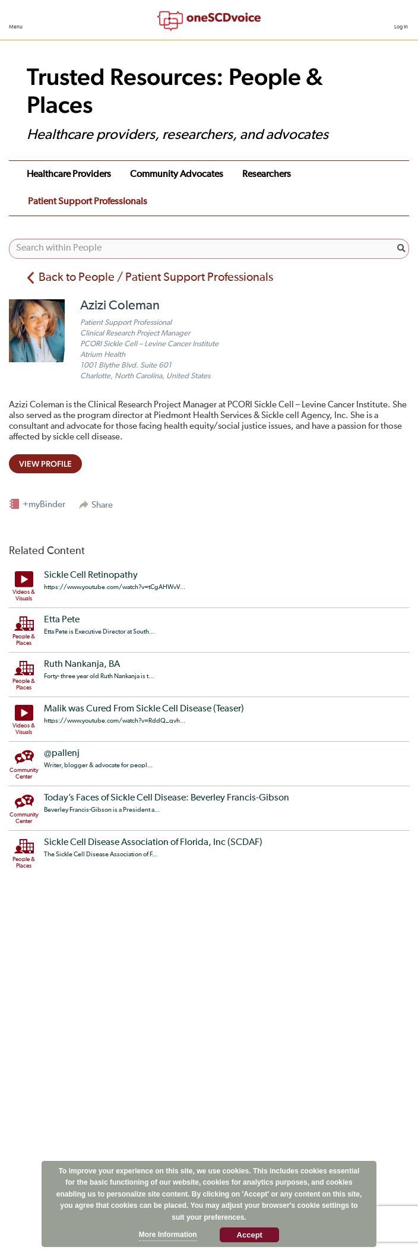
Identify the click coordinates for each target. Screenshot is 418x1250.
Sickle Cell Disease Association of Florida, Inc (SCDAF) (153, 842)
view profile (45, 464)
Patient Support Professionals (87, 202)
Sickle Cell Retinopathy (91, 575)
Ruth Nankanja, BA (82, 664)
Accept (249, 1234)
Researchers (266, 174)
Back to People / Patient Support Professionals (156, 277)
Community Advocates (176, 174)
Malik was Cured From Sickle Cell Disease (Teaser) (144, 709)
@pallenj (62, 753)
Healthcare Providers (69, 174)
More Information (168, 1234)
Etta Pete (62, 620)
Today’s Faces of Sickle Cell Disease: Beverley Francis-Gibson (166, 798)
